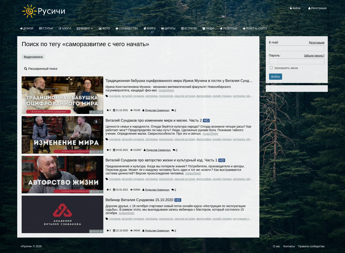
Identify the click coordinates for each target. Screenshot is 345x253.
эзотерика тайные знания (248, 96)
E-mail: (274, 42)
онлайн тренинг (221, 96)
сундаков (115, 96)
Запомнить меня (286, 68)
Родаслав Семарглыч (157, 110)
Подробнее (166, 90)
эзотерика (151, 96)
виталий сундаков (133, 96)
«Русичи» (26, 246)
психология (166, 96)
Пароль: (275, 55)
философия (203, 96)
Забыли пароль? (314, 55)
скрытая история (184, 96)
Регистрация (316, 42)
